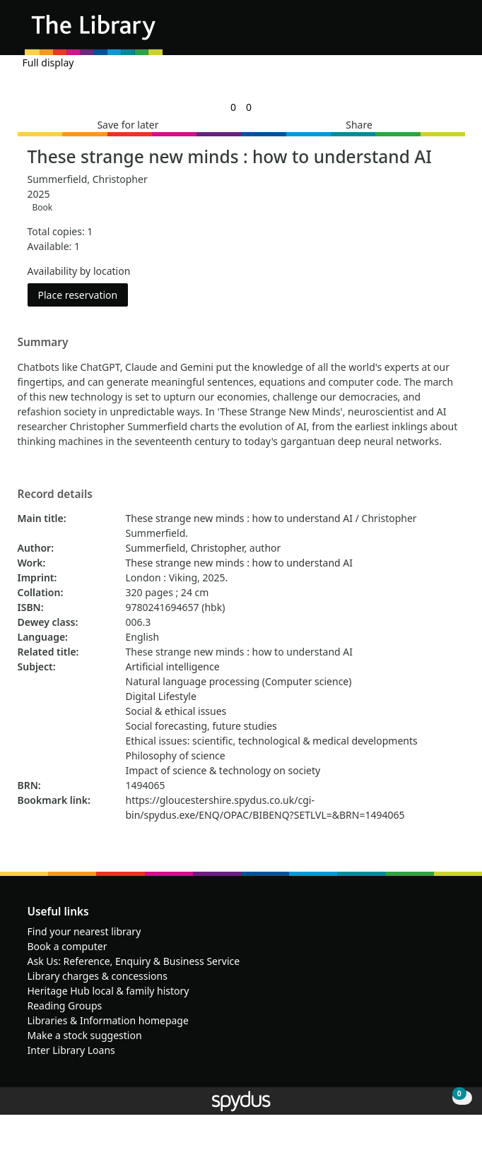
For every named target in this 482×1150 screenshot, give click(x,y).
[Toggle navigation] (449, 32)
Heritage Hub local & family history (108, 990)
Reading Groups (65, 1005)
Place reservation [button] (83, 294)
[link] (233, 107)
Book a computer (67, 946)
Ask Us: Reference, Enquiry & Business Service (134, 961)
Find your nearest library (84, 931)
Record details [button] (55, 494)
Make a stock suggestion (85, 1035)
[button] (432, 32)
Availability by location (79, 271)
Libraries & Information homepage (108, 1020)
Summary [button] (43, 342)
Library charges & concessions (97, 976)
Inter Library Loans (71, 1050)
